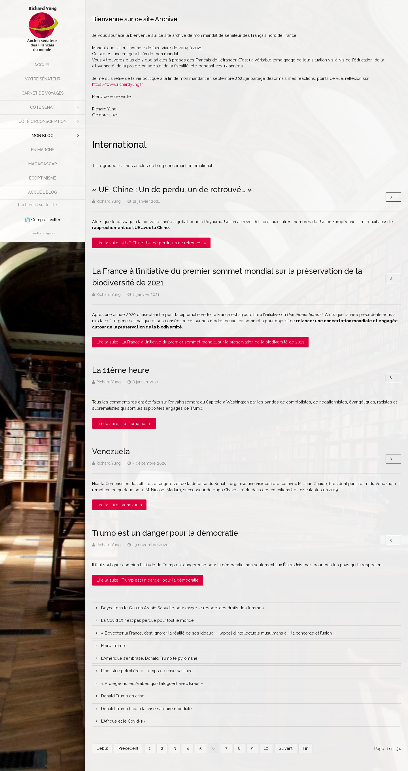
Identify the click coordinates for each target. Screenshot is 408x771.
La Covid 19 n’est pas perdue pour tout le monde (147, 620)
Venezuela (111, 451)
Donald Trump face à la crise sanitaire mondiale (146, 708)
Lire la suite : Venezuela (119, 504)
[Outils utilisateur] (393, 197)
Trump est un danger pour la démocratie (165, 532)
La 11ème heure (120, 370)
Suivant (285, 748)
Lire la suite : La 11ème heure (124, 423)
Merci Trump (112, 645)
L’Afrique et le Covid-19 (122, 721)
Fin (305, 748)
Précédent (128, 748)
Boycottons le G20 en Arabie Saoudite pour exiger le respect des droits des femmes (182, 607)
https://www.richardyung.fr (117, 84)
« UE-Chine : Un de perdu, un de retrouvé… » (172, 189)
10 (266, 748)
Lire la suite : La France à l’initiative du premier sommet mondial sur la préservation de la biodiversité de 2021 (200, 341)
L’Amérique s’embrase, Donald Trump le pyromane (148, 658)
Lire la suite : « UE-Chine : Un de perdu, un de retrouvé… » (151, 242)
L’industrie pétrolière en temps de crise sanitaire (146, 670)
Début (102, 748)
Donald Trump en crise (122, 695)
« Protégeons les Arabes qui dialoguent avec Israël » (151, 683)
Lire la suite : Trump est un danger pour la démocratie (148, 580)
